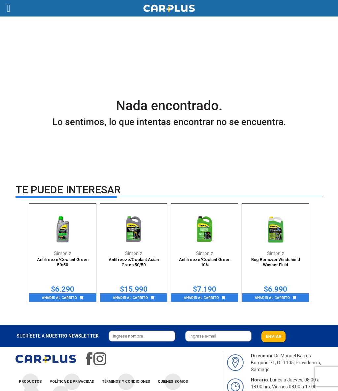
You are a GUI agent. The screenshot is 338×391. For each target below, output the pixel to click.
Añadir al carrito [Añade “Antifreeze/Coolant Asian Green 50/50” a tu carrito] (130, 298)
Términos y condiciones (126, 381)
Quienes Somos (173, 381)
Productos (30, 381)
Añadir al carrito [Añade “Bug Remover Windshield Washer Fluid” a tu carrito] (272, 298)
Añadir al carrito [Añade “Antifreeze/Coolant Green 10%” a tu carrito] (201, 298)
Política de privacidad (72, 381)
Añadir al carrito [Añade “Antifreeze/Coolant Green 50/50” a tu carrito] (59, 298)
